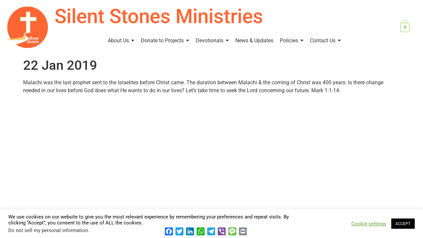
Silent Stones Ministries (159, 16)
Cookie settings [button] (368, 224)
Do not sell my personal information (48, 230)
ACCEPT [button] (403, 223)
